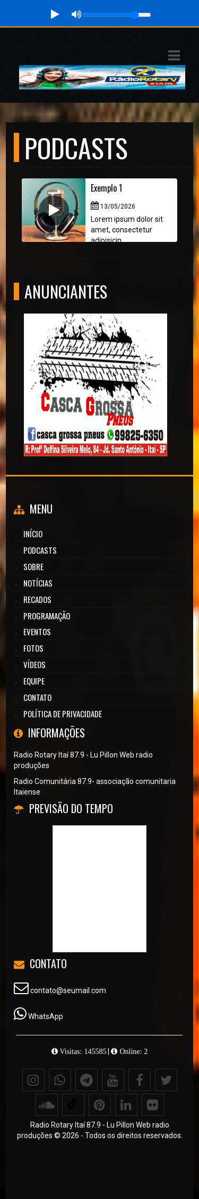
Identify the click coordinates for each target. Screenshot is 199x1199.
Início (32, 533)
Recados (37, 599)
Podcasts (40, 550)
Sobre (33, 566)
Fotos (33, 648)
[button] (174, 55)
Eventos (37, 631)
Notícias (38, 583)
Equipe (34, 681)
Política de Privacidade (62, 713)
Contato (37, 697)
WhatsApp (45, 1016)
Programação (46, 615)
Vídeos (34, 664)
